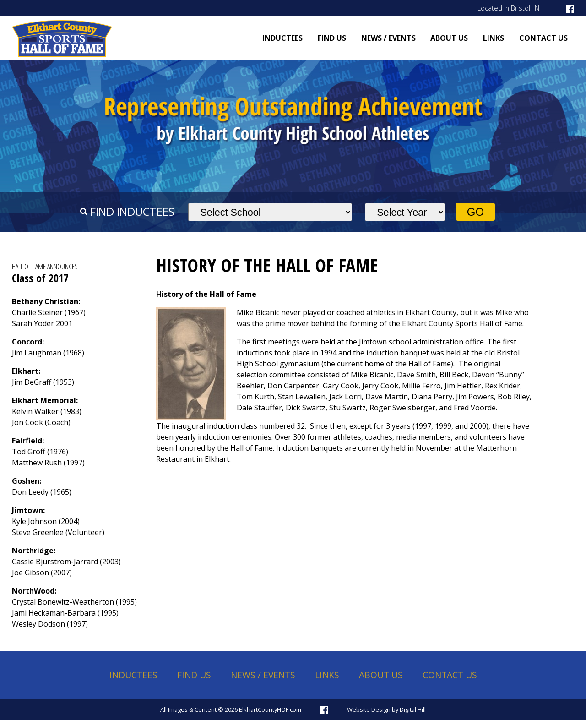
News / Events (388, 38)
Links (493, 38)
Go (475, 212)
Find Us (332, 38)
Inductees (282, 38)
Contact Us (543, 38)
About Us (449, 38)
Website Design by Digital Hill (386, 709)
